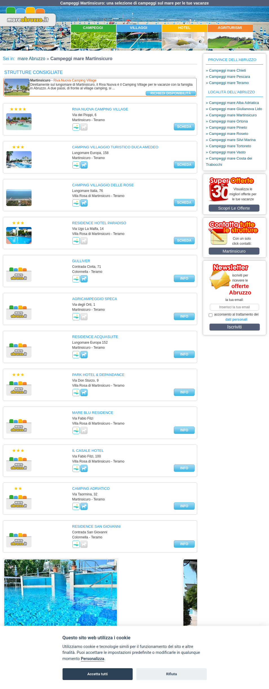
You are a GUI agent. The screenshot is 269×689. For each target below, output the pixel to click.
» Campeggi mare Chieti (226, 70)
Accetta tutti (97, 674)
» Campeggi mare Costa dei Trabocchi (229, 161)
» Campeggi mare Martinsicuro (231, 115)
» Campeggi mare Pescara (228, 76)
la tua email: (234, 300)
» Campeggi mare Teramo (227, 83)
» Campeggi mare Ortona (227, 121)
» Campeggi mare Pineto (226, 127)
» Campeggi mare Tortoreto (228, 146)
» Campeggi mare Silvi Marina (231, 140)
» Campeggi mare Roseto (227, 134)
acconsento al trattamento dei (234, 316)
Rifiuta (171, 674)
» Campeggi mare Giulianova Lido (234, 109)
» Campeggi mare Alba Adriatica (232, 103)
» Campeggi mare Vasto (226, 152)
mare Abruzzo (30, 58)
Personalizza (92, 658)
